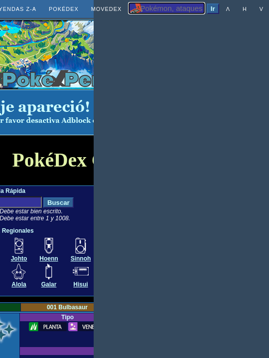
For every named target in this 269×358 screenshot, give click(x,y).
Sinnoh (81, 258)
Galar (49, 284)
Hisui (80, 284)
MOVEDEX (106, 9)
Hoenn (48, 258)
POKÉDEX (64, 9)
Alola (18, 284)
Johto (19, 258)
